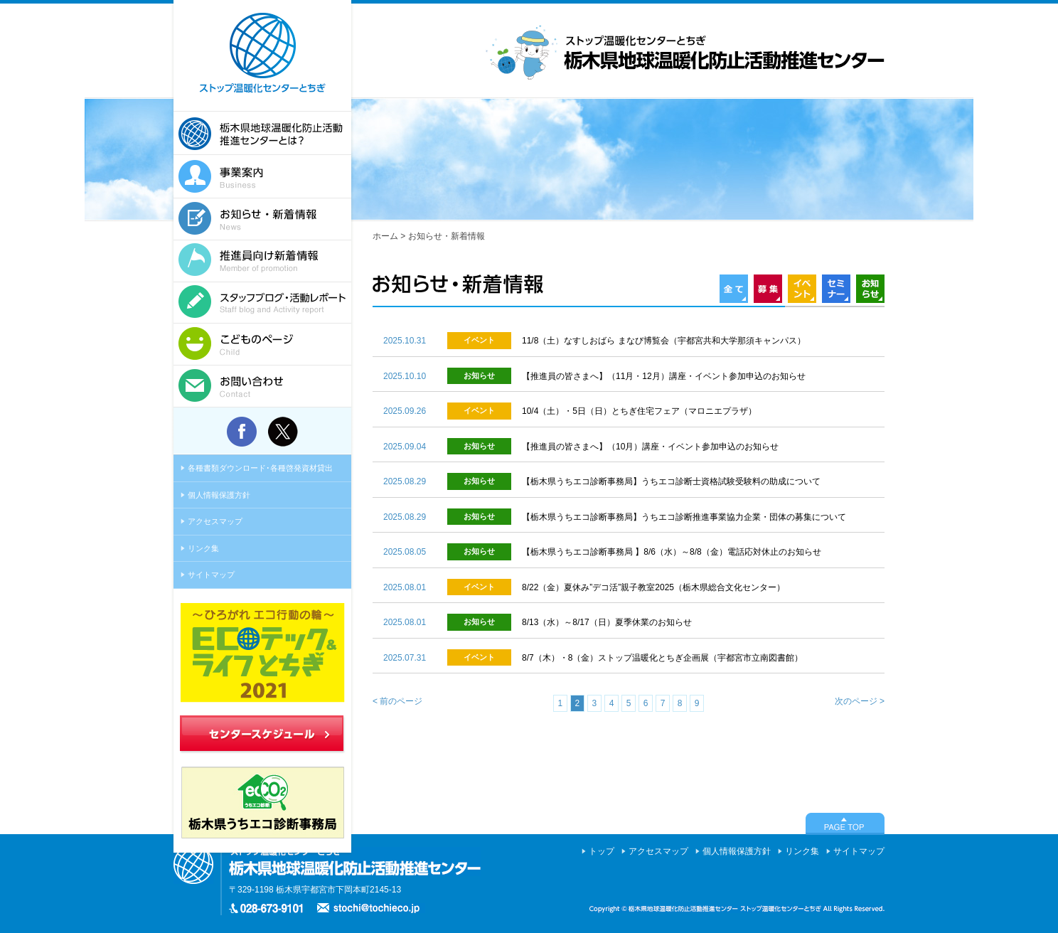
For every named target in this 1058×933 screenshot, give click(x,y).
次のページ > (860, 701)
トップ (601, 851)
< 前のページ (397, 701)
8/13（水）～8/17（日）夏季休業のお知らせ (607, 622)
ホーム (385, 236)
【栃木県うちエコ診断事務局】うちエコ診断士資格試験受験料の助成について (671, 481)
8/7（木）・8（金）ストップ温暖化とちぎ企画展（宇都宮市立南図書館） (662, 658)
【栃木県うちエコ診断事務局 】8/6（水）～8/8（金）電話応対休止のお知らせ (671, 552)
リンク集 (203, 548)
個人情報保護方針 (219, 495)
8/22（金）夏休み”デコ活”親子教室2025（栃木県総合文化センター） (653, 587)
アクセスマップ (215, 521)
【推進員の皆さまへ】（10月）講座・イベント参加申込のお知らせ (650, 447)
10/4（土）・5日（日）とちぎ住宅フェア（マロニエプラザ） (639, 411)
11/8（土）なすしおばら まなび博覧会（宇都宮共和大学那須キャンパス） (664, 341)
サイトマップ (211, 574)
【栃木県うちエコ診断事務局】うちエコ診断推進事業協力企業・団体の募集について (684, 517)
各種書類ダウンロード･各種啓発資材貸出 (260, 468)
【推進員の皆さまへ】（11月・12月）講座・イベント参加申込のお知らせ (664, 376)
